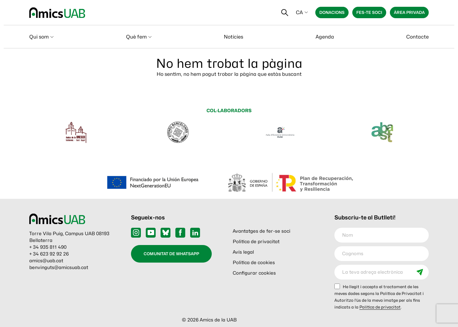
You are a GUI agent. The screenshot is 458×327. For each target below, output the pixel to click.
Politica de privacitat (256, 241)
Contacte (417, 37)
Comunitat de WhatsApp (171, 253)
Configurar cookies (254, 273)
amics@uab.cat (46, 261)
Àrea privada (409, 12)
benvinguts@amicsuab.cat (58, 267)
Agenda (325, 37)
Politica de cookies (254, 262)
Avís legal (243, 252)
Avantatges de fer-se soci (261, 231)
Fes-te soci (369, 12)
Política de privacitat (380, 307)
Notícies (233, 37)
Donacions (332, 12)
